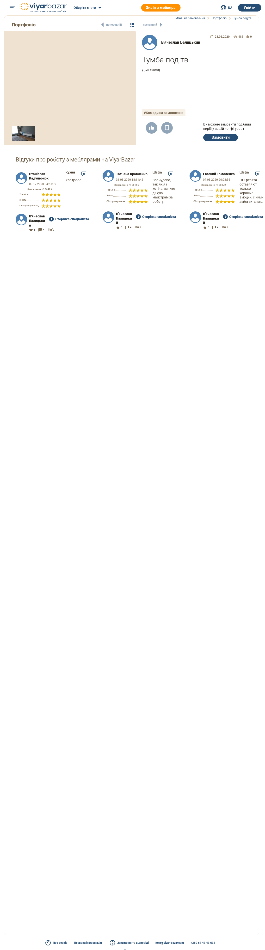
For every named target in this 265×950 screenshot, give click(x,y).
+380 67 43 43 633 (203, 942)
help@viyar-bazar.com (169, 942)
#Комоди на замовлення (164, 113)
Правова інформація (88, 942)
